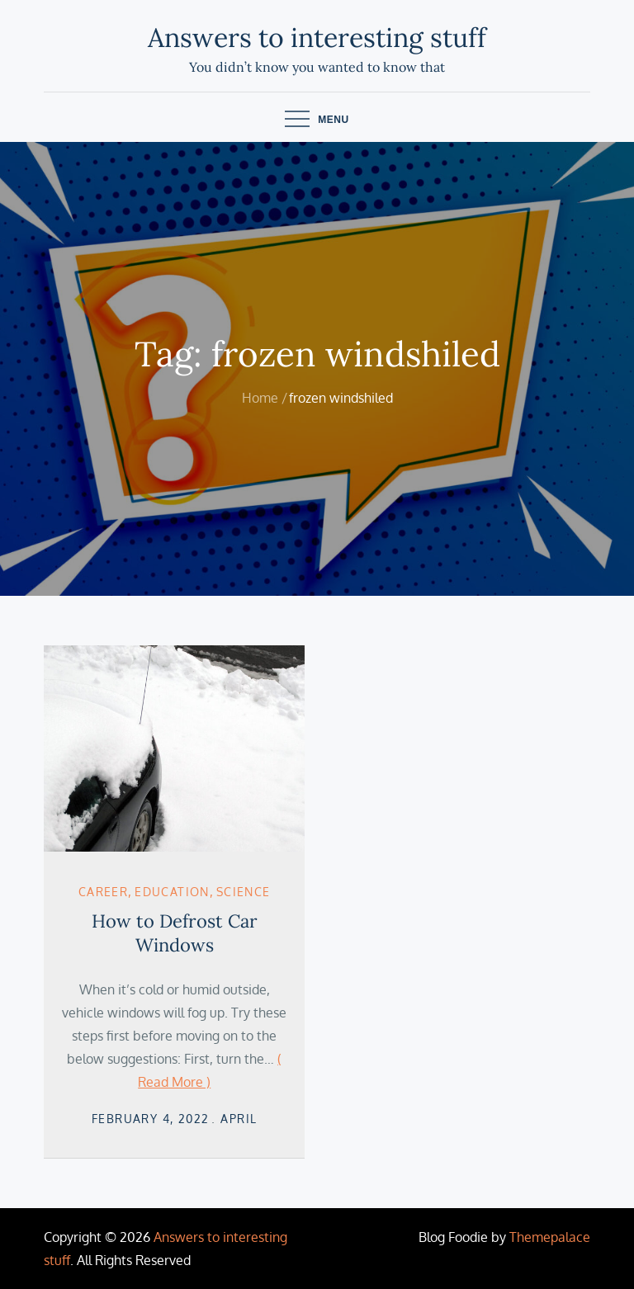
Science (243, 892)
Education (172, 892)
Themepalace (549, 1237)
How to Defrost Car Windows (175, 932)
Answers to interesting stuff (317, 37)
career (103, 892)
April (238, 1119)
